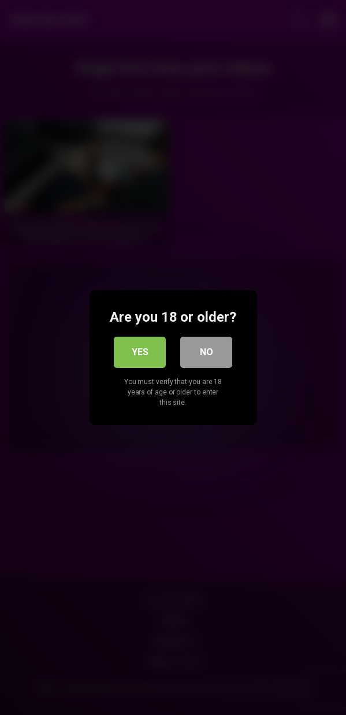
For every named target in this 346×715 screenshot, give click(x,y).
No (206, 352)
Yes (140, 352)
